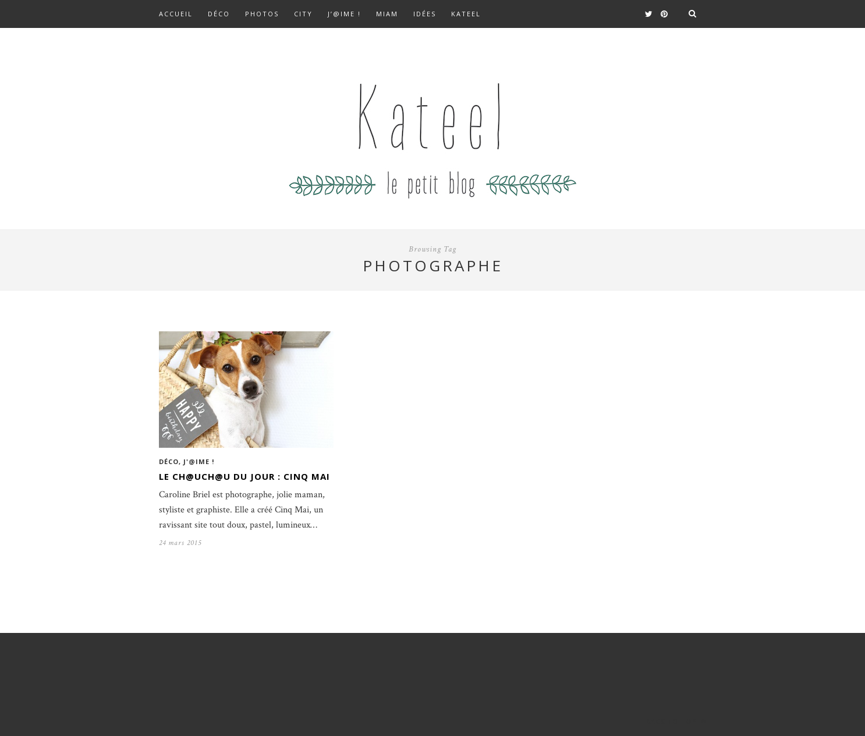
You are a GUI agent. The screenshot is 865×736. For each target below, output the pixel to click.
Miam (387, 13)
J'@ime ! (198, 461)
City (303, 13)
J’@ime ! (344, 13)
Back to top (676, 721)
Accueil (176, 13)
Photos (262, 13)
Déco (219, 13)
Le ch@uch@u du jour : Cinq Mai (244, 476)
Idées (424, 13)
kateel (466, 13)
